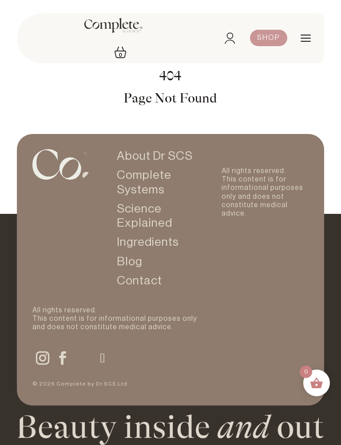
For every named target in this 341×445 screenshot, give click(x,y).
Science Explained (144, 216)
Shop (268, 37)
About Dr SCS (155, 156)
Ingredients (148, 242)
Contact (139, 281)
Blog (130, 262)
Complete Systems (144, 182)
